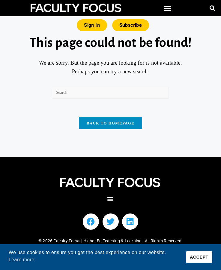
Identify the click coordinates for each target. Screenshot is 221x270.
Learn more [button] (21, 259)
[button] (168, 8)
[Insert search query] (110, 93)
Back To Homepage (110, 123)
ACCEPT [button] (199, 257)
